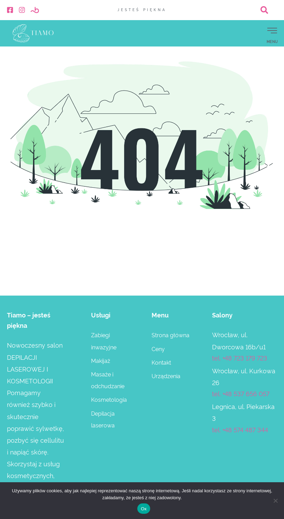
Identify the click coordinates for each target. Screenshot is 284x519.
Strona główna (170, 335)
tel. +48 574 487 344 (240, 429)
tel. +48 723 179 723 (239, 357)
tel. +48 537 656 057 (240, 393)
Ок (143, 508)
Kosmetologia (109, 399)
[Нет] (275, 500)
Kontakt (161, 362)
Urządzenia (166, 376)
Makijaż (100, 360)
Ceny (158, 348)
